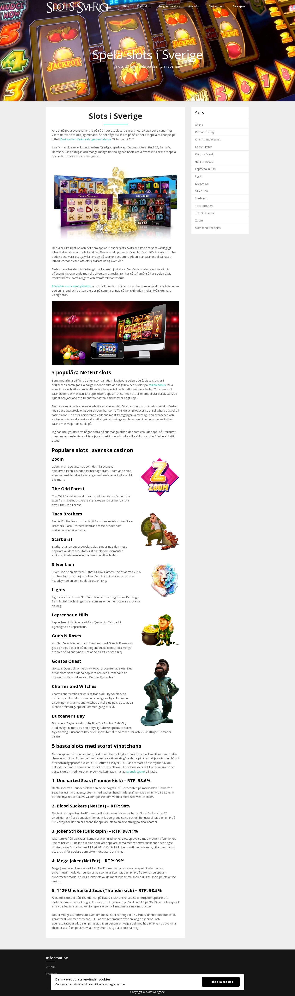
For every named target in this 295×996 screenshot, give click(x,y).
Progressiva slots (169, 6)
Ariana (199, 125)
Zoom (199, 220)
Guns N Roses (204, 161)
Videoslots (194, 6)
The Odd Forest (205, 213)
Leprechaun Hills (205, 169)
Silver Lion (201, 191)
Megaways (202, 183)
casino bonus (157, 385)
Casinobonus (216, 6)
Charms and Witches (208, 139)
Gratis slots (144, 6)
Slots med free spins (208, 228)
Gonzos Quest (204, 154)
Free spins (238, 6)
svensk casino (135, 771)
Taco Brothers (204, 206)
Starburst (201, 198)
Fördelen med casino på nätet (72, 286)
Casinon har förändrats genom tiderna (85, 139)
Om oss (51, 966)
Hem (126, 6)
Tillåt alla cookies (221, 982)
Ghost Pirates (203, 147)
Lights (199, 176)
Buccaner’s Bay (204, 132)
